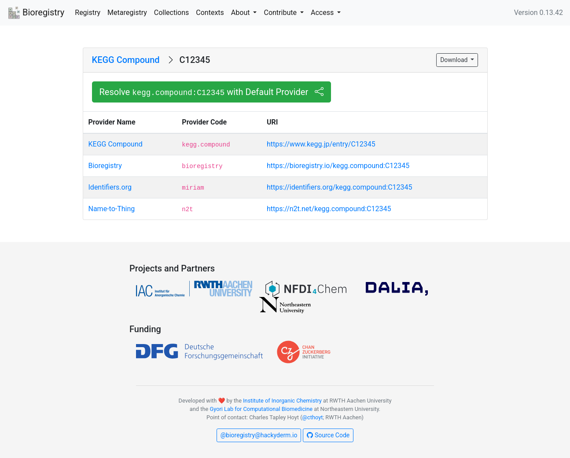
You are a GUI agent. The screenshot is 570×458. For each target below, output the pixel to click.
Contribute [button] (281, 12)
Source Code (328, 435)
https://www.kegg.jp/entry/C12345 (321, 144)
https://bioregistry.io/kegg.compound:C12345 (338, 165)
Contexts (210, 12)
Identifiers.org (110, 187)
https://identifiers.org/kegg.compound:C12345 (339, 187)
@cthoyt (312, 417)
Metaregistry (127, 12)
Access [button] (323, 12)
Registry (87, 12)
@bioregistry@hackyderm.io (259, 435)
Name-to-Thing (111, 209)
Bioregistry (35, 13)
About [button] (241, 12)
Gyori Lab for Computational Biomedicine (261, 409)
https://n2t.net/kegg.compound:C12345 (329, 209)
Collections (171, 12)
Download (454, 59)
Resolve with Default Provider (211, 92)
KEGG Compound (126, 60)
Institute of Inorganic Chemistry (282, 400)
